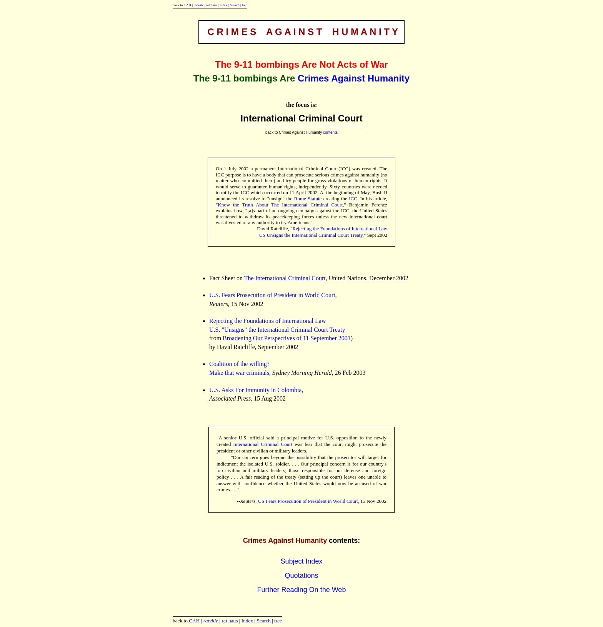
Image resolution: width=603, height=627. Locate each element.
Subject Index (301, 561)
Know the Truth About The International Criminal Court (280, 205)
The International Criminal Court (285, 278)
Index (224, 5)
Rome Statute (308, 198)
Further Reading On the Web (301, 590)
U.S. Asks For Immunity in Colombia (255, 390)
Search (235, 5)
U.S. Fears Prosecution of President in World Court (272, 295)
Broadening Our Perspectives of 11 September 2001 (287, 338)
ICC (353, 198)
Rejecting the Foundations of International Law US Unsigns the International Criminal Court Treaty (323, 232)
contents (330, 132)
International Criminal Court (262, 444)
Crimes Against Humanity (354, 78)
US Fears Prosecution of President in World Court (308, 501)
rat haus (211, 5)
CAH (187, 5)
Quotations (301, 575)
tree (244, 5)
